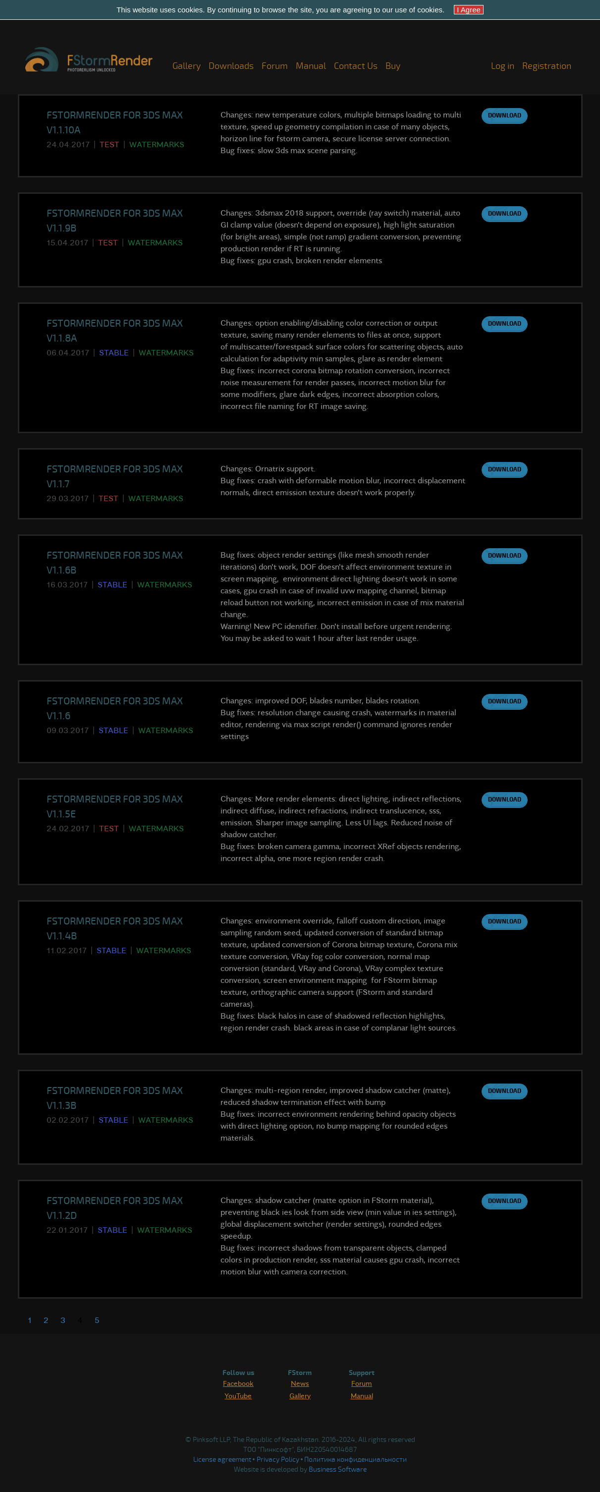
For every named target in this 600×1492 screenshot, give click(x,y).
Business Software (338, 1469)
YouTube (238, 1395)
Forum (275, 65)
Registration (546, 65)
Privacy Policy (278, 1459)
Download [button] (504, 115)
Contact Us (356, 65)
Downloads (231, 65)
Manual (311, 65)
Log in (502, 65)
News (300, 1383)
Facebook (238, 1383)
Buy (392, 65)
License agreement (222, 1459)
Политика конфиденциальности (355, 1459)
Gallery (186, 65)
